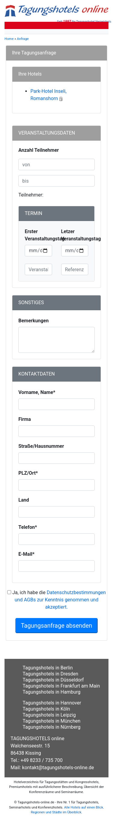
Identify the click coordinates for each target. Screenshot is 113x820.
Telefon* (27, 527)
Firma (24, 419)
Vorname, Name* (36, 392)
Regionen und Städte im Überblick (56, 812)
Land (23, 500)
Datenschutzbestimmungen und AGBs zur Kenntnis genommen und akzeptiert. (60, 600)
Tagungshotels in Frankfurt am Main (61, 686)
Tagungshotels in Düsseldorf (53, 680)
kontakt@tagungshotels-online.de (58, 767)
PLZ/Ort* (28, 473)
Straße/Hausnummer (41, 446)
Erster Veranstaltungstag (44, 235)
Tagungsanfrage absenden (56, 625)
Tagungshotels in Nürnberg (51, 727)
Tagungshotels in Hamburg (51, 692)
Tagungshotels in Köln (46, 709)
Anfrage (23, 39)
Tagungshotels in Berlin (48, 668)
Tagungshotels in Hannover (52, 703)
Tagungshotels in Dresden (50, 674)
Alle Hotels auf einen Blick (83, 807)
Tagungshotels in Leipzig (49, 715)
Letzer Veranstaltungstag (81, 235)
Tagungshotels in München (51, 721)
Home (9, 39)
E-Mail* (26, 554)
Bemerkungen (33, 321)
